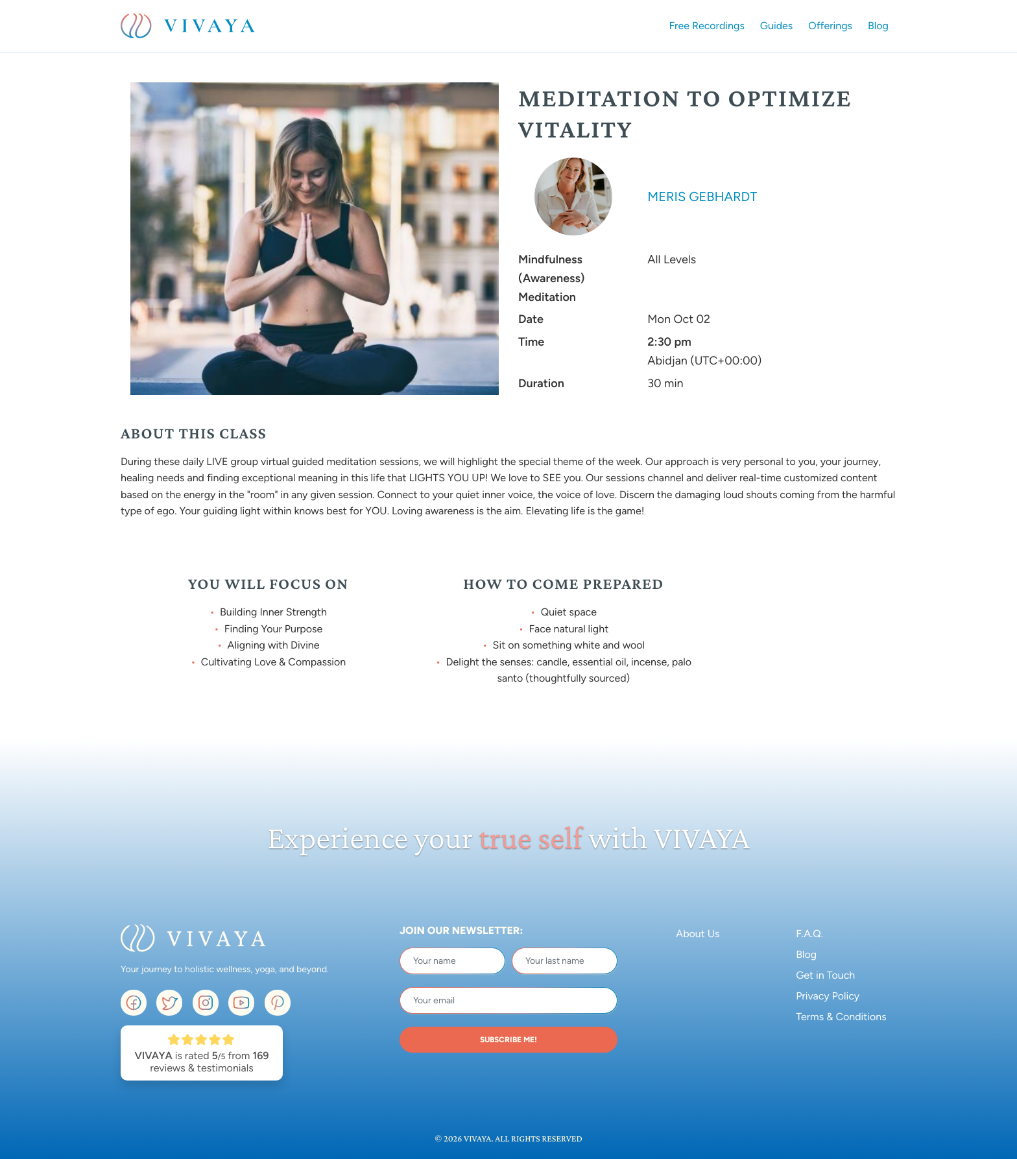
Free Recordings (707, 25)
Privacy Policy (827, 996)
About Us (697, 933)
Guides (776, 25)
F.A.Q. (809, 933)
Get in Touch (825, 975)
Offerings (830, 25)
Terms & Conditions (841, 1016)
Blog (878, 25)
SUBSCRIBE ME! (508, 1039)
